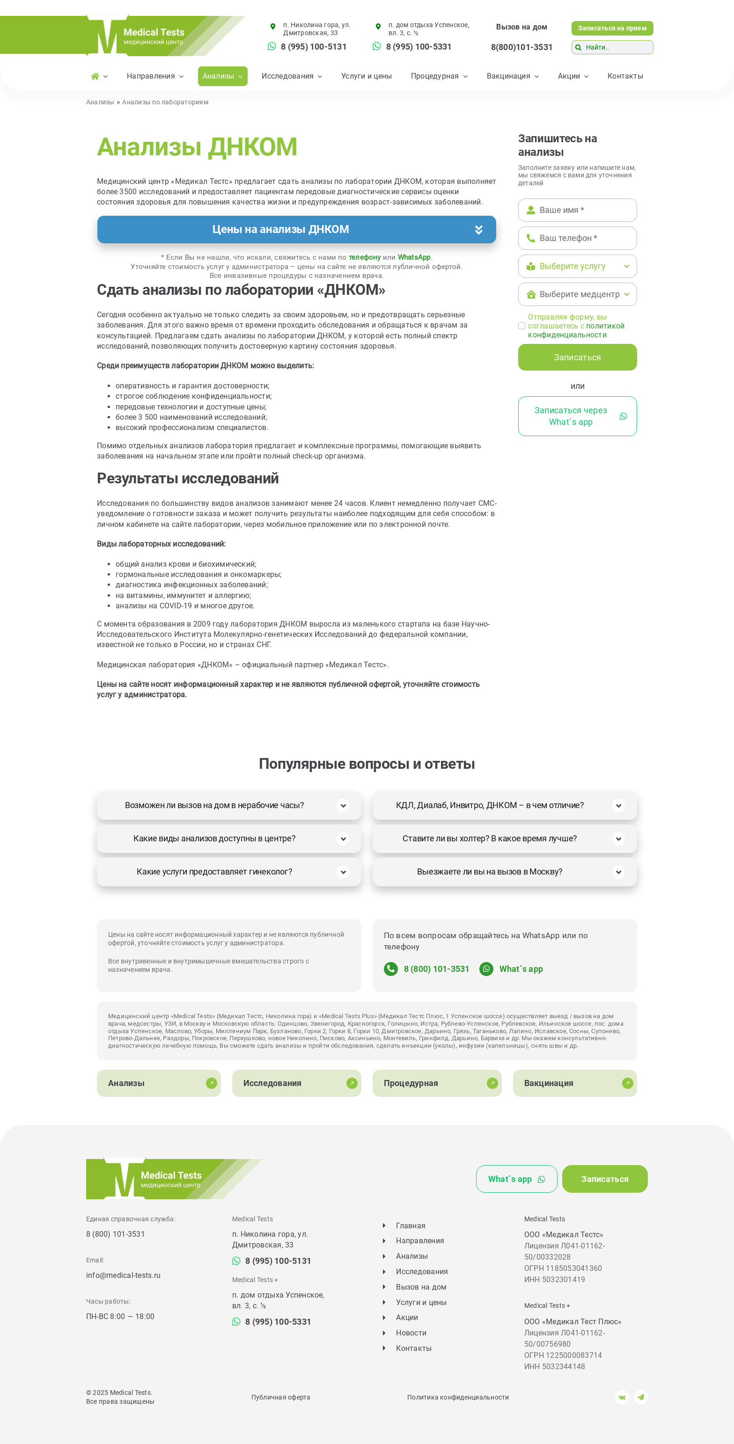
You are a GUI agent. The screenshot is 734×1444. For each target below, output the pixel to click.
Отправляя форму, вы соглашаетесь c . (576, 326)
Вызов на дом (521, 26)
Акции (407, 1317)
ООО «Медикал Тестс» (564, 1234)
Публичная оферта (281, 1397)
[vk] (622, 1397)
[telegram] (641, 1397)
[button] (296, 229)
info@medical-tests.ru (123, 1275)
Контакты (414, 1348)
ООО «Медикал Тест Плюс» (573, 1321)
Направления (420, 1240)
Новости (411, 1332)
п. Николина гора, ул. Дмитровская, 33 (317, 28)
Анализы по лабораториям (165, 102)
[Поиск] (579, 47)
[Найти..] (612, 47)
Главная (411, 1225)
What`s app (521, 969)
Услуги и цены (421, 1302)
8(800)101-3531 (522, 47)
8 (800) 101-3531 (437, 969)
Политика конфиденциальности (458, 1397)
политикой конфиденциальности (576, 330)
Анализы (100, 102)
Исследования (422, 1271)
